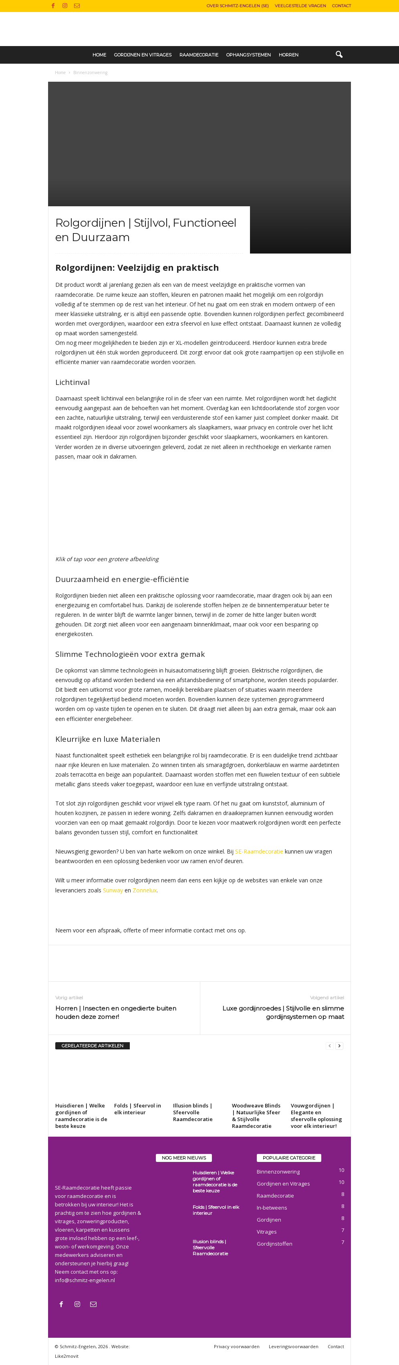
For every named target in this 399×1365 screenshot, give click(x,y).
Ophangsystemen (248, 55)
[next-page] (339, 1046)
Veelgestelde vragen (300, 5)
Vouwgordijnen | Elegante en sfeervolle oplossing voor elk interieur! (316, 1115)
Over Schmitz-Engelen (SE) (238, 5)
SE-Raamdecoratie (259, 851)
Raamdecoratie (198, 55)
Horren (288, 55)
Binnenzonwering (278, 1171)
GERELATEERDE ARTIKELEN (92, 1046)
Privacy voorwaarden (237, 1346)
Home (99, 55)
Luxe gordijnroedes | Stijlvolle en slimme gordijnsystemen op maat (283, 1013)
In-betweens (272, 1207)
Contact (341, 5)
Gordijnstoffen (274, 1243)
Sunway (113, 890)
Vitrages (267, 1231)
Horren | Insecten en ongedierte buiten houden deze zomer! (115, 1013)
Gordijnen (269, 1219)
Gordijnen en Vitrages (142, 55)
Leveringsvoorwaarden (293, 1346)
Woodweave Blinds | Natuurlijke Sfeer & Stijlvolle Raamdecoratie (256, 1115)
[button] (339, 55)
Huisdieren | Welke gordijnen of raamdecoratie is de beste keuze (81, 1115)
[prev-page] (330, 1046)
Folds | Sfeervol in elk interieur (137, 1109)
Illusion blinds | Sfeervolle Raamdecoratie (193, 1112)
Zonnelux (145, 890)
